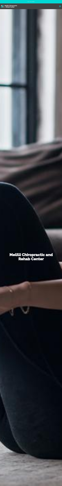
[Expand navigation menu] (60, 6)
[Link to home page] (8, 6)
